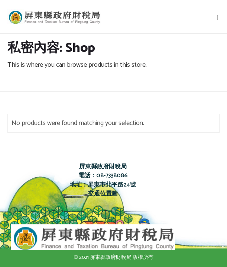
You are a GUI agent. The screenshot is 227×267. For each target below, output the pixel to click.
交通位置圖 (103, 194)
